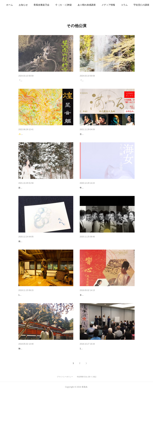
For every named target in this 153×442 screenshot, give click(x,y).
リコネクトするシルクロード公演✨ (98, 266)
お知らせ (32, 4)
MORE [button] (134, 4)
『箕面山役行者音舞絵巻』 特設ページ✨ (39, 80)
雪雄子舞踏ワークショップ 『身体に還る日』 (41, 204)
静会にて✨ (86, 390)
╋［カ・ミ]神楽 (73, 4)
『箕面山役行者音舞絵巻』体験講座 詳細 (102, 80)
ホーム (19, 4)
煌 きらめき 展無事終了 (32, 142)
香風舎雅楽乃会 (51, 4)
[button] (19, 5)
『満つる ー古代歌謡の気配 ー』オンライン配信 (104, 142)
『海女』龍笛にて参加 (91, 204)
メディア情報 (118, 4)
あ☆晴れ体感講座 (96, 4)
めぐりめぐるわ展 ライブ (32, 266)
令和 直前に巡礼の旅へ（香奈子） (35, 390)
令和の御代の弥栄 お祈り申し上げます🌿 (101, 328)
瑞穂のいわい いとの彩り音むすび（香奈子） (42, 328)
